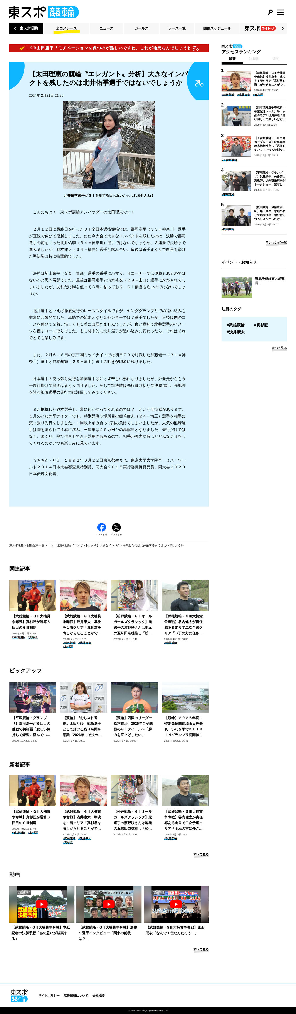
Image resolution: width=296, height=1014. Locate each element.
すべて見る (201, 854)
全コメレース (66, 28)
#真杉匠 (33, 637)
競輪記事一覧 (36, 545)
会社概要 (98, 995)
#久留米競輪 (229, 160)
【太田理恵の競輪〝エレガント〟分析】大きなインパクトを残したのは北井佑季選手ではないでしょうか (115, 545)
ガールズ (141, 28)
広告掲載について (76, 995)
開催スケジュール (217, 28)
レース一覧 (177, 28)
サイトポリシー (49, 995)
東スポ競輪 (16, 545)
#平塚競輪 (228, 194)
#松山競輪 (228, 229)
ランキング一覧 (276, 242)
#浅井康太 (84, 643)
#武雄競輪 (18, 637)
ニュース (106, 28)
